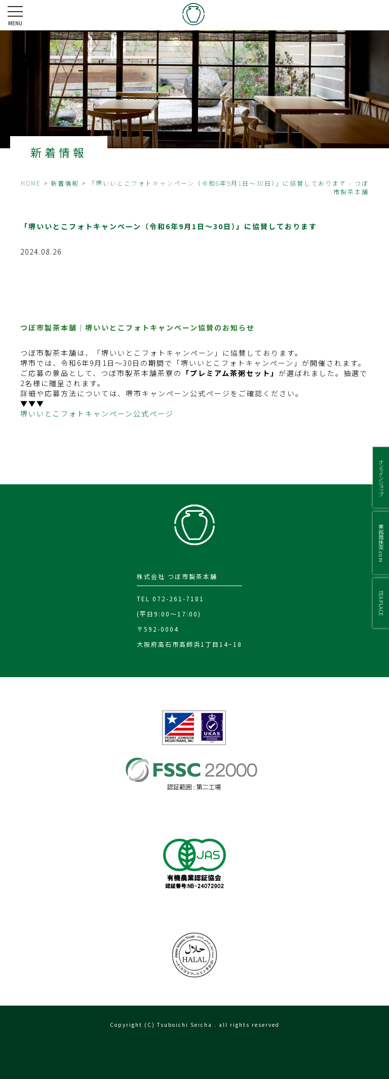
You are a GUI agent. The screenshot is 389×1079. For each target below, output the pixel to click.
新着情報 (65, 183)
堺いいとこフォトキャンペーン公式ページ (97, 413)
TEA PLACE (381, 602)
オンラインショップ (381, 477)
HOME (31, 183)
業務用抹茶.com (381, 543)
